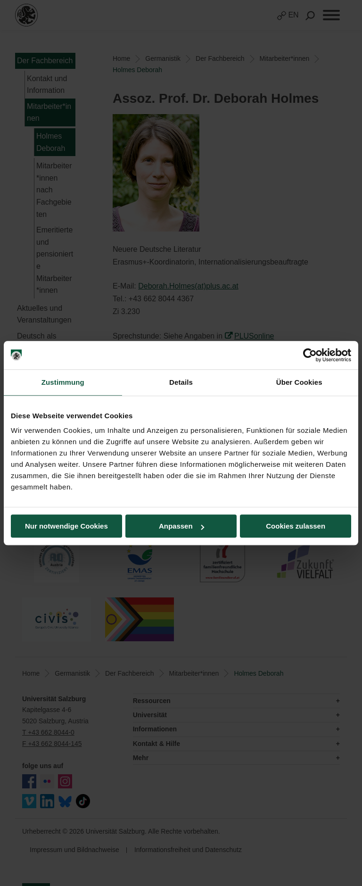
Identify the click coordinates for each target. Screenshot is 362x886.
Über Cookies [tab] (299, 382)
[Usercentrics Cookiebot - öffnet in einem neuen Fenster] (310, 355)
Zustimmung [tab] (62, 382)
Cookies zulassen (295, 526)
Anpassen (181, 526)
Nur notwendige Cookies (66, 526)
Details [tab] (181, 382)
